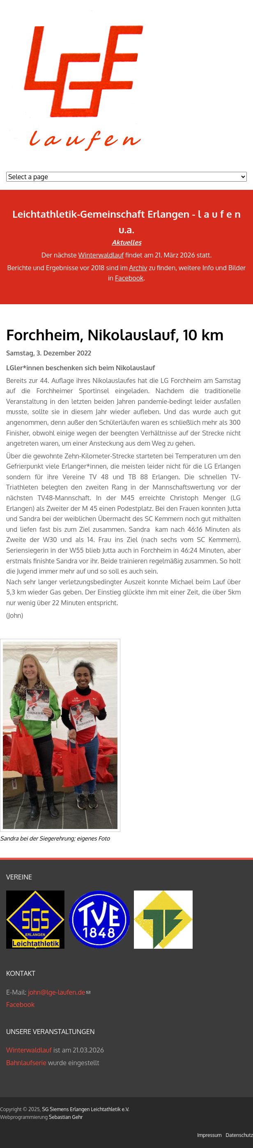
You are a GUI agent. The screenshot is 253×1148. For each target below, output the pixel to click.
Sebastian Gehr (66, 1117)
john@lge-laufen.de (59, 992)
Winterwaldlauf (101, 255)
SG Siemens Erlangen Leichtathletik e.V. (85, 1109)
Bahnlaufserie (26, 1063)
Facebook (129, 278)
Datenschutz (239, 1135)
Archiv (138, 268)
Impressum (209, 1135)
